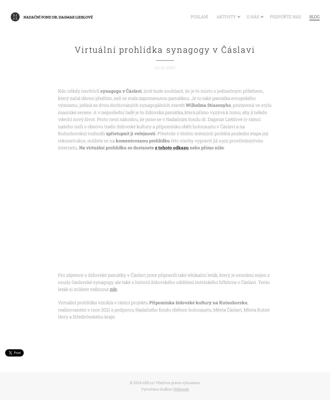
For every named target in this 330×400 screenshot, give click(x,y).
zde (113, 289)
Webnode (181, 389)
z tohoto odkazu (172, 148)
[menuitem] (210, 16)
